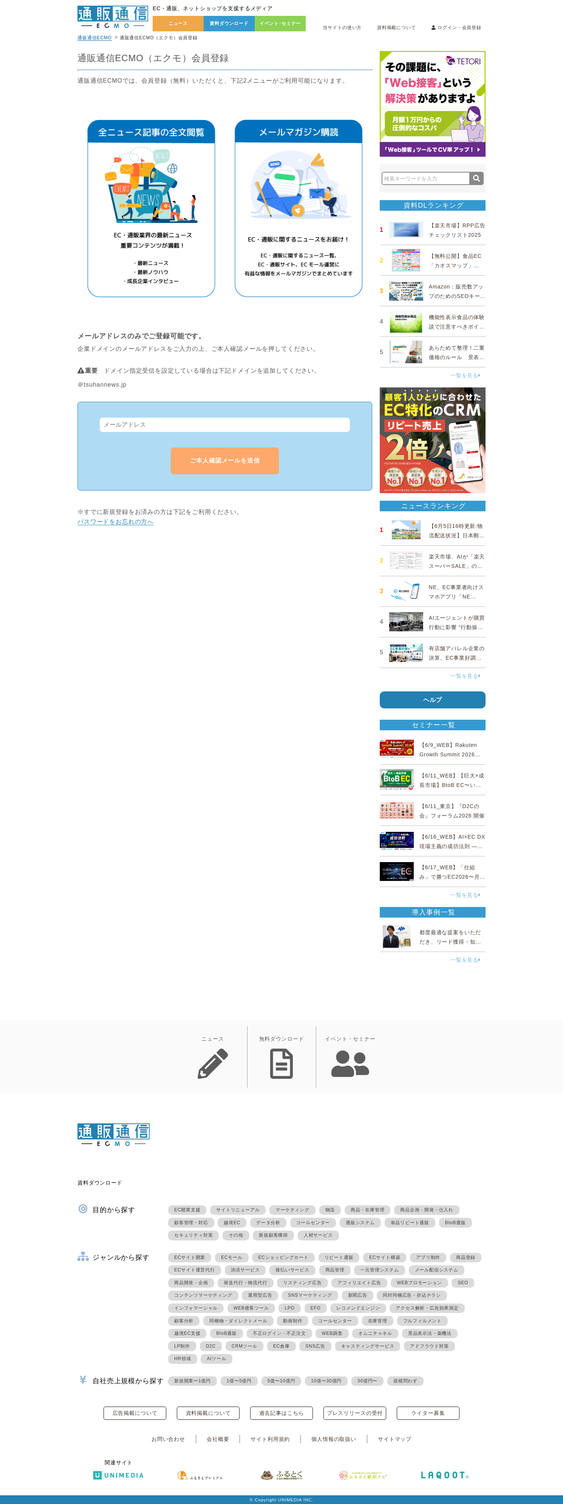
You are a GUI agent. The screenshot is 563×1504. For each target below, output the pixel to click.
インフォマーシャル (196, 1308)
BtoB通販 (455, 1222)
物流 (330, 1209)
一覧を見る (465, 375)
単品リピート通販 (410, 1222)
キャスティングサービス (367, 1346)
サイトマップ (394, 1439)
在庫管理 (377, 1321)
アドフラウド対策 (429, 1346)
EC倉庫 (281, 1346)
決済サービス (245, 1270)
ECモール (232, 1257)
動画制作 (292, 1321)
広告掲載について (135, 1413)
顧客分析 (183, 1321)
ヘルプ (432, 700)
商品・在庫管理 (368, 1209)
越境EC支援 (187, 1333)
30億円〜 (367, 1381)
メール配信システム (436, 1270)
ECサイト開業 (189, 1257)
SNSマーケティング (310, 1295)
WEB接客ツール (251, 1308)
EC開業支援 (187, 1209)
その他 (236, 1235)
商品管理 (335, 1270)
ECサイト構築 (384, 1257)
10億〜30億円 (326, 1381)
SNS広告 (315, 1346)
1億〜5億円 (239, 1381)
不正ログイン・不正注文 (279, 1333)
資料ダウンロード (229, 23)
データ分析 (268, 1222)
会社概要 (218, 1439)
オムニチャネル (375, 1333)
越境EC (232, 1222)
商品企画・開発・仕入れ (426, 1209)
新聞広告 (357, 1295)
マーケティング (292, 1209)
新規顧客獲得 (273, 1235)
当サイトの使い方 (342, 27)
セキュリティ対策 (193, 1235)
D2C (211, 1346)
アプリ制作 (428, 1257)
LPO (289, 1308)
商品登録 (465, 1257)
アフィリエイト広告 (359, 1282)
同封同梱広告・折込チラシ (412, 1295)
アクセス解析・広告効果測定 (427, 1308)
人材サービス (318, 1235)
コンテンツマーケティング (203, 1295)
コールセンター (313, 1222)
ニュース (178, 23)
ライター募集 (428, 1413)
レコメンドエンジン (358, 1308)
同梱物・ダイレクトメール (238, 1321)
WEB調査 (332, 1333)
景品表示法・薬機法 (430, 1333)
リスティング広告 (302, 1282)
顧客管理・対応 (191, 1222)
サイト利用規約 (270, 1439)
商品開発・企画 (191, 1282)
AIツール (216, 1358)
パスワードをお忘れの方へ (115, 521)
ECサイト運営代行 (194, 1270)
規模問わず (405, 1381)
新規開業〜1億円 (192, 1381)
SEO (463, 1282)
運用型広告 (260, 1295)
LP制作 (182, 1346)
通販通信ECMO (94, 37)
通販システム (360, 1222)
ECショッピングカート (283, 1257)
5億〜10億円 (281, 1381)
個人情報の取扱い (333, 1439)
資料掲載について (396, 27)
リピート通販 (339, 1257)
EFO (316, 1308)
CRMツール (244, 1346)
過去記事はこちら (281, 1413)
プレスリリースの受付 (355, 1413)
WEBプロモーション (419, 1282)
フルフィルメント (422, 1321)
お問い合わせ (168, 1439)
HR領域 (182, 1358)
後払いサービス (292, 1270)
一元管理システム (379, 1270)
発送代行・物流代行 (245, 1282)
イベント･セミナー (280, 23)
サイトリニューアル (238, 1209)
